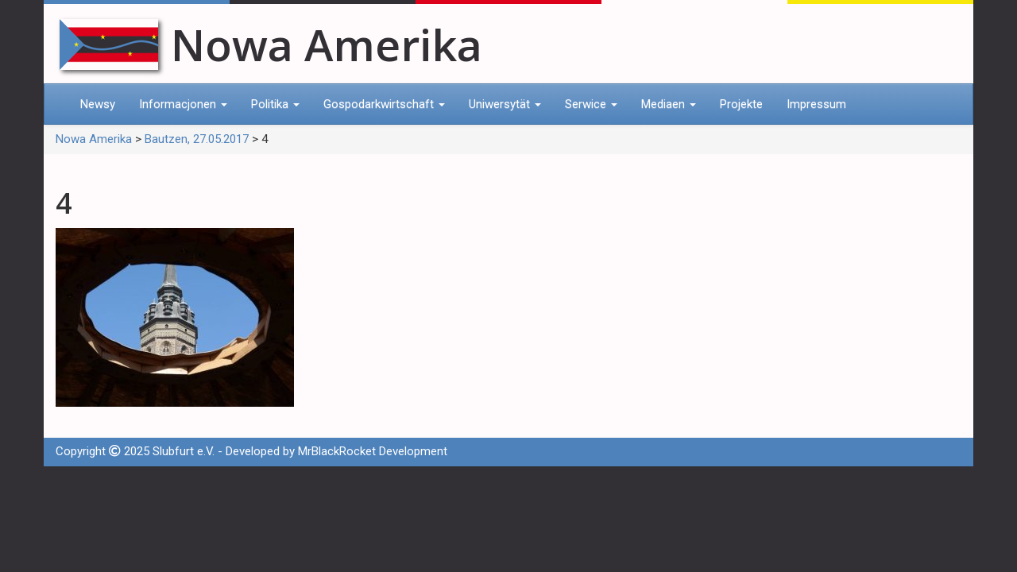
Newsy (97, 104)
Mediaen (668, 104)
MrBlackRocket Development (372, 451)
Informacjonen (183, 104)
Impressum (816, 104)
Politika (275, 104)
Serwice (591, 104)
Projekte (741, 104)
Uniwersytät (505, 104)
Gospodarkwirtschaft (384, 104)
